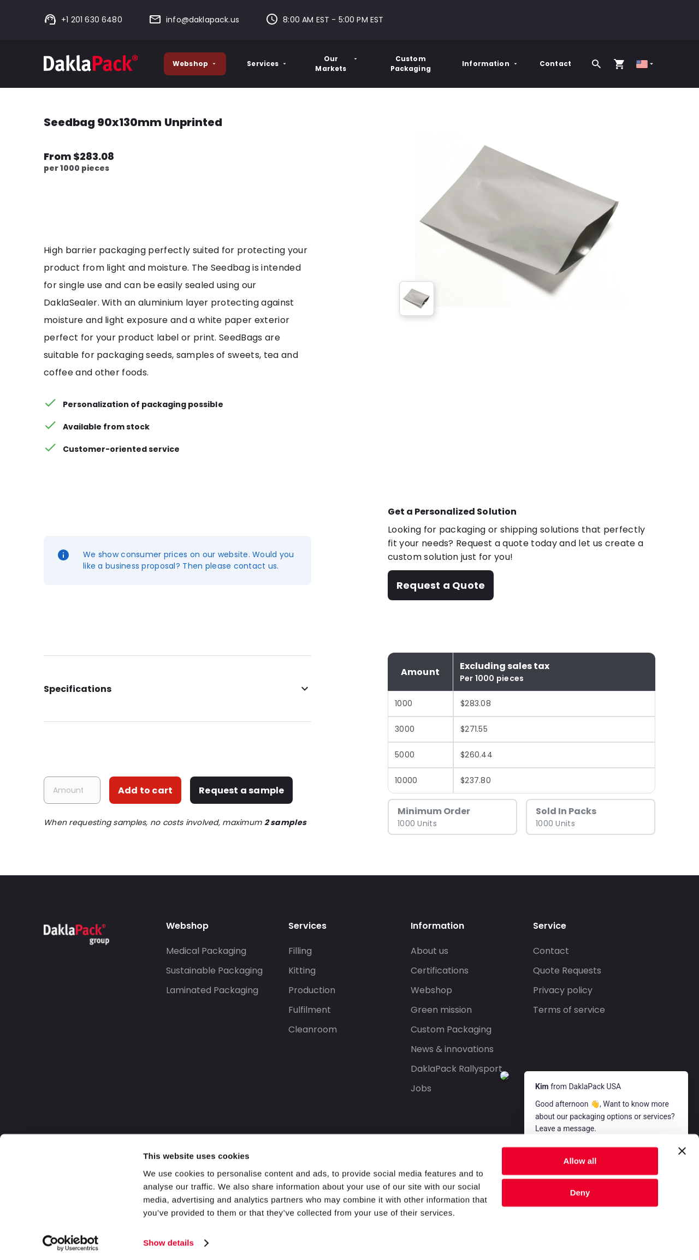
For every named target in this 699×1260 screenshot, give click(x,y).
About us (429, 951)
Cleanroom (312, 1029)
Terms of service (569, 1010)
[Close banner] (682, 1146)
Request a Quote (440, 585)
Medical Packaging (206, 951)
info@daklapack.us (194, 19)
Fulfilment (309, 1010)
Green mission (441, 1010)
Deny (580, 1188)
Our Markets (337, 63)
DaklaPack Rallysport (456, 1068)
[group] (416, 298)
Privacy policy (563, 990)
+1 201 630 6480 (83, 19)
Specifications (177, 689)
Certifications (440, 970)
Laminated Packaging (212, 990)
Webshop (195, 63)
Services (267, 63)
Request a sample (241, 790)
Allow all (580, 1156)
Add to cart (145, 790)
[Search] (596, 64)
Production (311, 990)
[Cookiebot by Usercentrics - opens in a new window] (71, 1239)
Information (490, 63)
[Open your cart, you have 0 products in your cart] (619, 64)
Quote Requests (567, 970)
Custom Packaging (410, 63)
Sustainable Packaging (214, 970)
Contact (555, 63)
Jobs (421, 1088)
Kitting (302, 970)
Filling (300, 951)
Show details (168, 1238)
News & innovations (452, 1049)
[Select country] (645, 64)
